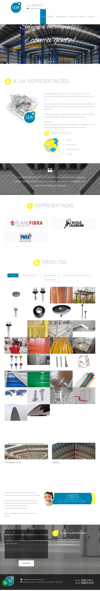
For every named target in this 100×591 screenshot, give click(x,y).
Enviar (26, 563)
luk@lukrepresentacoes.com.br (33, 579)
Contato (91, 17)
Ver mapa (59, 582)
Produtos (73, 17)
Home (43, 17)
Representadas (61, 17)
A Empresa (50, 17)
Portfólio (82, 17)
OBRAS (55, 462)
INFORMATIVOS (13, 462)
